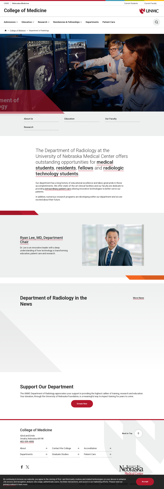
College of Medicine (25, 10)
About (23, 448)
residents (66, 168)
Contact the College (61, 448)
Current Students (131, 3)
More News (138, 298)
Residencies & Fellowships (66, 22)
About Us (28, 118)
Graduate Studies (60, 454)
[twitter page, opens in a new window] (27, 467)
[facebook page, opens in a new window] (21, 467)
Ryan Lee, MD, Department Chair (41, 240)
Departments (92, 22)
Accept (145, 482)
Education (27, 22)
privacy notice (9, 484)
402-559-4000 (27, 441)
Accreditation (90, 448)
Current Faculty (150, 3)
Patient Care (109, 22)
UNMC (6, 3)
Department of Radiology (39, 30)
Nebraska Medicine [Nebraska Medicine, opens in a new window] (20, 3)
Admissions (10, 22)
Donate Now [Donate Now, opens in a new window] (82, 404)
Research (42, 22)
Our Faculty (111, 118)
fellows (85, 168)
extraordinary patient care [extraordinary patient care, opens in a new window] (58, 188)
